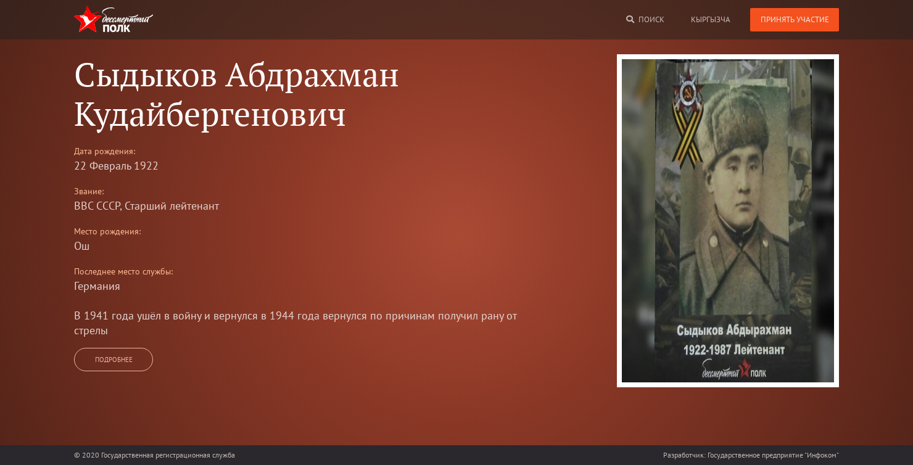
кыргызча (710, 19)
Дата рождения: (104, 151)
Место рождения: (107, 231)
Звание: (89, 191)
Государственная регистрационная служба (168, 454)
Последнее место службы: (123, 271)
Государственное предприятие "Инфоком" (773, 454)
